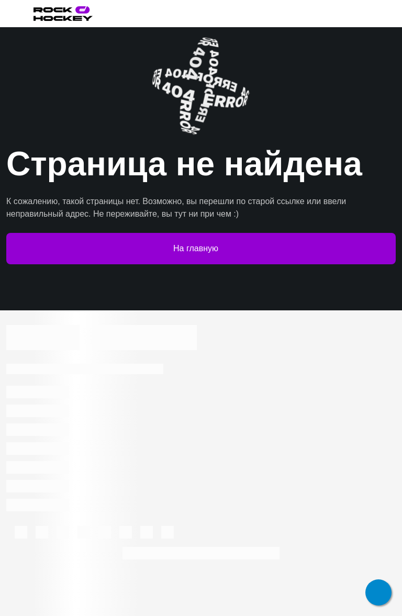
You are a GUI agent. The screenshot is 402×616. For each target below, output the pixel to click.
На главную (201, 248)
